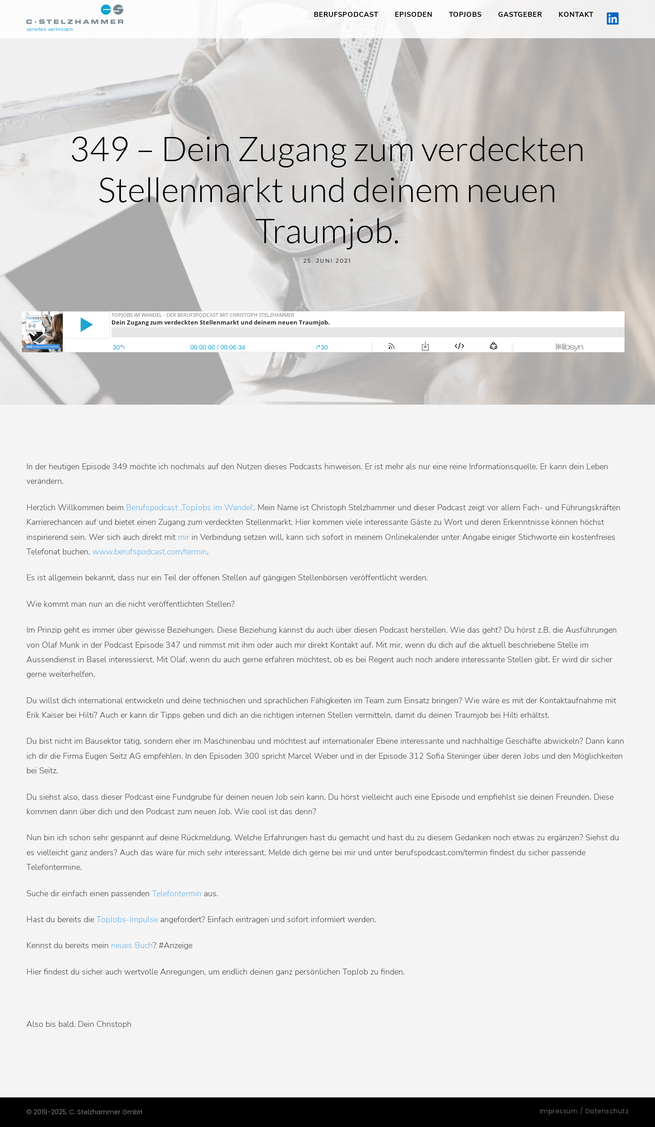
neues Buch (132, 945)
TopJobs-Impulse (127, 919)
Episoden (414, 14)
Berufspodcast (346, 14)
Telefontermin (177, 893)
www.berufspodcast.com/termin (149, 551)
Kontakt (576, 14)
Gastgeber (520, 14)
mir (183, 537)
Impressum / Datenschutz (584, 1111)
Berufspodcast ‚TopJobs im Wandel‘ (189, 507)
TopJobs (465, 14)
